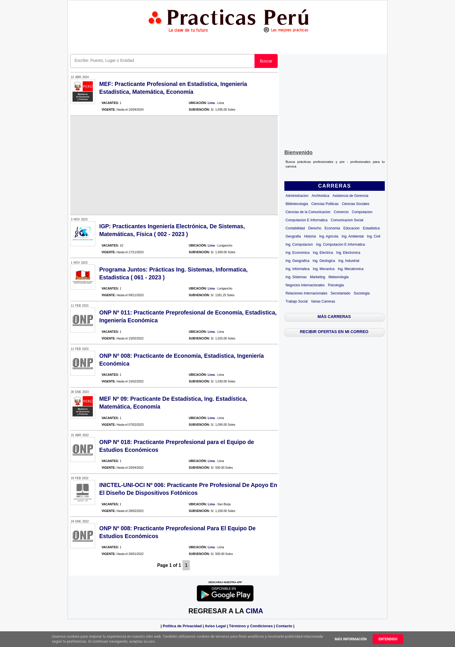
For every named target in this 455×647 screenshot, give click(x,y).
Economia (332, 228)
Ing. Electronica (348, 253)
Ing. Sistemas (296, 277)
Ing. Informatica (298, 269)
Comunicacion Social (347, 220)
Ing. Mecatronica (351, 269)
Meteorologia (338, 277)
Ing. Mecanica (324, 269)
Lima (211, 103)
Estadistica (371, 228)
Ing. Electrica (323, 253)
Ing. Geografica (297, 261)
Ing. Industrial (348, 261)
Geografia (293, 236)
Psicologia (336, 285)
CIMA (254, 611)
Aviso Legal (215, 626)
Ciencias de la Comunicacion (308, 212)
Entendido (387, 639)
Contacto (284, 626)
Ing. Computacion (299, 244)
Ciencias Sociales (355, 204)
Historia (310, 236)
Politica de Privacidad (182, 626)
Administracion (297, 196)
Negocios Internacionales (305, 285)
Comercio (341, 212)
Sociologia (362, 293)
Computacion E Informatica (307, 220)
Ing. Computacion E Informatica (340, 244)
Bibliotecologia (297, 204)
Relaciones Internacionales (306, 293)
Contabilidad (295, 228)
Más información (350, 639)
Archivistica (320, 196)
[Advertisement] (335, 100)
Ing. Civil (373, 236)
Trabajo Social (297, 301)
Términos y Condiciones (251, 626)
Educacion (351, 228)
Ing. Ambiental (353, 236)
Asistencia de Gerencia (350, 196)
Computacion (362, 212)
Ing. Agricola (328, 236)
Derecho (314, 228)
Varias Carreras (323, 301)
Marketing (317, 277)
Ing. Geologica (324, 261)
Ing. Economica (298, 253)
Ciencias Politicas (325, 204)
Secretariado (340, 293)
